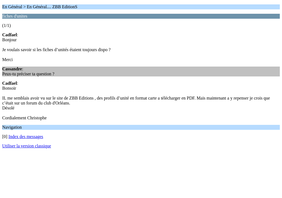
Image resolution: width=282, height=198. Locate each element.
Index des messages (26, 136)
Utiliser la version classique (26, 146)
